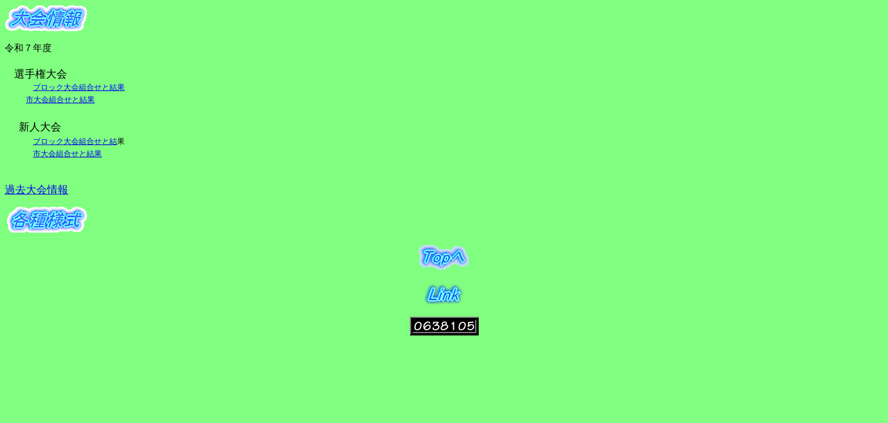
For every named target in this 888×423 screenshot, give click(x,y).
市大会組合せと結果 (60, 99)
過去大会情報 (36, 190)
